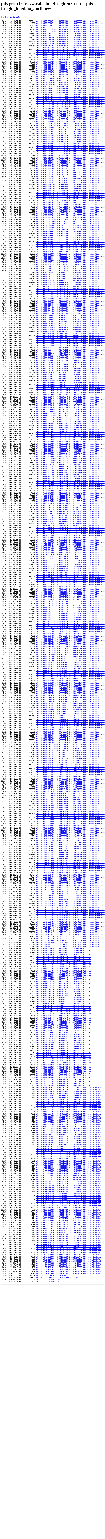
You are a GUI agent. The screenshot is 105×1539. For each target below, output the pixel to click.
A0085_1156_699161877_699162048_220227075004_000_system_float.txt (70, 1076)
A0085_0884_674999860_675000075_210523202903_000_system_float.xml (70, 848)
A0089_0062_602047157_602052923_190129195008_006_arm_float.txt (68, 1385)
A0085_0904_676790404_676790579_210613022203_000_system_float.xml (70, 877)
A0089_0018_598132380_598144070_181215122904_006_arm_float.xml (68, 1348)
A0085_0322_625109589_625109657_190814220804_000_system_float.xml (70, 397)
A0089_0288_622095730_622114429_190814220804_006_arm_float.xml (68, 1451)
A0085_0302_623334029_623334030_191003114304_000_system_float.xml (70, 343)
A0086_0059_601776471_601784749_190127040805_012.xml (63, 1221)
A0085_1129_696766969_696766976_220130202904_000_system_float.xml (70, 1054)
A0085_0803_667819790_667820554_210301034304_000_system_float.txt (70, 684)
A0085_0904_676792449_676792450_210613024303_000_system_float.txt (70, 895)
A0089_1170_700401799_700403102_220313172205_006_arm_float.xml (68, 1520)
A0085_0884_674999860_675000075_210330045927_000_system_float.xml (70, 843)
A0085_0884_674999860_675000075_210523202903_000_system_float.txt (70, 846)
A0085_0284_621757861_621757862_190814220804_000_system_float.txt (70, 292)
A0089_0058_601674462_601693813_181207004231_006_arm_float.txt (68, 1370)
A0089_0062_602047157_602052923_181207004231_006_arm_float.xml (68, 1382)
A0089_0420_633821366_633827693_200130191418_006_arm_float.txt (68, 1463)
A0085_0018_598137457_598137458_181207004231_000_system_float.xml (70, 34)
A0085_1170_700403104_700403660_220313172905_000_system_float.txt (70, 1091)
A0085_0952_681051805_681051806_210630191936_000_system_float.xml (70, 990)
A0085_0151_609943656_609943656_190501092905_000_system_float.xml (70, 118)
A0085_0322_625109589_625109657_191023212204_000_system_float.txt (70, 399)
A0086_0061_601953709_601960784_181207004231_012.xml (63, 1226)
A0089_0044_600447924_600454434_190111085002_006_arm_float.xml (68, 1368)
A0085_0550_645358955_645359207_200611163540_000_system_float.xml (70, 588)
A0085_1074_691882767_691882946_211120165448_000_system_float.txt (70, 1017)
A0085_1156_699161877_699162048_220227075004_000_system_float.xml (70, 1078)
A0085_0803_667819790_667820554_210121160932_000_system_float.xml (70, 681)
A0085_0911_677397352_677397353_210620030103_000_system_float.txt (70, 929)
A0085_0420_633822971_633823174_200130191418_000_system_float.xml (70, 520)
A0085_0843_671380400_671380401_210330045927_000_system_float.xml (70, 784)
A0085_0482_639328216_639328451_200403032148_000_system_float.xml (70, 544)
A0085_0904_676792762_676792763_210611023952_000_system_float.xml (70, 912)
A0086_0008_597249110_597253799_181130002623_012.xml (63, 1147)
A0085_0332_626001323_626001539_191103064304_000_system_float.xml (70, 431)
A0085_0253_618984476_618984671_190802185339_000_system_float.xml (70, 265)
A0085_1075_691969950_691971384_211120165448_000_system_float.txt (70, 1027)
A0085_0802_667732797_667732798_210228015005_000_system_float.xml (70, 667)
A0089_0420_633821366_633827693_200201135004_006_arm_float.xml (68, 1471)
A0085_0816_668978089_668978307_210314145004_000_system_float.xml (70, 706)
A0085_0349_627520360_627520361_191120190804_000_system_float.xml (70, 471)
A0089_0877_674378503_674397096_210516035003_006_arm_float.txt (68, 1488)
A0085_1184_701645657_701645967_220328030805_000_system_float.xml (70, 1113)
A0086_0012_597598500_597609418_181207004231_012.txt (63, 1164)
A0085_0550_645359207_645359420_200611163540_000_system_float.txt (70, 596)
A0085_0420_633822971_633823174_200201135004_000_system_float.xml (70, 524)
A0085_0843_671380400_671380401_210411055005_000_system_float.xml (70, 789)
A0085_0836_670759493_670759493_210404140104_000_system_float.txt (70, 777)
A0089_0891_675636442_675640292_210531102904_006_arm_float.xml (68, 1500)
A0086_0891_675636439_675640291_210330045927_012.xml (63, 1284)
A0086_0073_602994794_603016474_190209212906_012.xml (63, 1255)
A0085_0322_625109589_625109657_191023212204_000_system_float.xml (70, 402)
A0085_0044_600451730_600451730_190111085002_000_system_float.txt (70, 66)
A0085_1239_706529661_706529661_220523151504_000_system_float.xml (70, 1132)
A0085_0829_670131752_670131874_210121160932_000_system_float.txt (70, 728)
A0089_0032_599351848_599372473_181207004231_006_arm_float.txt (68, 1351)
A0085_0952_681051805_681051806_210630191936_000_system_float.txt (70, 988)
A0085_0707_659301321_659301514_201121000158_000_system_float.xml (70, 642)
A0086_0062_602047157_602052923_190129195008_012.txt (63, 1233)
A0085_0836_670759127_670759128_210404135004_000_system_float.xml (70, 770)
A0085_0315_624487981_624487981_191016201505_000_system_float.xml (70, 382)
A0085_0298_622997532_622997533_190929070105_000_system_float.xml (70, 323)
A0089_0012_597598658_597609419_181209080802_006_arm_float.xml (68, 1343)
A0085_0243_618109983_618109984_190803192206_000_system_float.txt (70, 203)
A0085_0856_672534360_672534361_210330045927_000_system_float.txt (70, 792)
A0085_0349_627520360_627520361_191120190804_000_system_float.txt (70, 468)
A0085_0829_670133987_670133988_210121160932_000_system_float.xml (70, 735)
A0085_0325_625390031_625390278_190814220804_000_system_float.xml (70, 407)
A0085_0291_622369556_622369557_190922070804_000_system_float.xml (70, 309)
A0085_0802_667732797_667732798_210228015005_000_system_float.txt (70, 664)
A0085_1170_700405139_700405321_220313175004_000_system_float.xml (70, 1108)
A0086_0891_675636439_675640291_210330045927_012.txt (63, 1282)
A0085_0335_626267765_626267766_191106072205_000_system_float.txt (70, 439)
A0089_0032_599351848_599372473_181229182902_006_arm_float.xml (68, 1358)
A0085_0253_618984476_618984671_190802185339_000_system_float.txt (70, 262)
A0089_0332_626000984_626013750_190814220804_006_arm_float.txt (68, 1458)
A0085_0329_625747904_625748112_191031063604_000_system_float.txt (70, 419)
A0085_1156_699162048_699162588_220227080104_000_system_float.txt (70, 1081)
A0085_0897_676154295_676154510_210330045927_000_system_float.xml (70, 863)
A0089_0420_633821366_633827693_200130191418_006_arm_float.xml (68, 1466)
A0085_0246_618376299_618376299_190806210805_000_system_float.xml (70, 235)
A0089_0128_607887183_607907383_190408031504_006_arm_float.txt (68, 1404)
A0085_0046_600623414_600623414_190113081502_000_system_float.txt (70, 76)
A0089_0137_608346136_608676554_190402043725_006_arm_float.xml (68, 1431)
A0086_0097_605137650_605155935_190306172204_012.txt (63, 1262)
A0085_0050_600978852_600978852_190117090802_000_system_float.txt (70, 86)
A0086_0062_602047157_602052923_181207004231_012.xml (63, 1230)
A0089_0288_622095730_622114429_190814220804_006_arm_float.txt (68, 1449)
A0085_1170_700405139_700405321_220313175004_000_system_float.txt (70, 1105)
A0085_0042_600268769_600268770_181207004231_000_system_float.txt (70, 51)
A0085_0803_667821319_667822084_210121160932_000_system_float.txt (70, 689)
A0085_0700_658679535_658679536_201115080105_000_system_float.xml (70, 632)
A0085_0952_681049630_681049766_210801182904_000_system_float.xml (70, 961)
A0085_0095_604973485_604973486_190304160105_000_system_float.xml (70, 108)
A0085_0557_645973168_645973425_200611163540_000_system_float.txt (70, 600)
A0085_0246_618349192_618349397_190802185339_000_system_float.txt (70, 213)
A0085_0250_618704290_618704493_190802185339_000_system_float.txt (70, 238)
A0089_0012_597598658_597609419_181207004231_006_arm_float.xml (68, 1338)
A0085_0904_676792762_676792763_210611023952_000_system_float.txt (70, 909)
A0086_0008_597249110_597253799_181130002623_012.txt (63, 1145)
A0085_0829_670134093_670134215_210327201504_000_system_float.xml (70, 750)
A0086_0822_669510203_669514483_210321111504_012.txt (63, 1277)
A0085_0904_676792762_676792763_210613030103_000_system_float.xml (70, 917)
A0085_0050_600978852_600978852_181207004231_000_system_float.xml (70, 83)
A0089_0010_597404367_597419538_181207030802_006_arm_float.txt (68, 1326)
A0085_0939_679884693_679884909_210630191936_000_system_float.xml (70, 936)
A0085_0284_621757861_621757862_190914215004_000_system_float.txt (70, 297)
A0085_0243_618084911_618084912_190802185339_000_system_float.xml (70, 181)
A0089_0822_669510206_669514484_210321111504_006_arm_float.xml (68, 1485)
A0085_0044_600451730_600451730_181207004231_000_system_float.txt (70, 61)
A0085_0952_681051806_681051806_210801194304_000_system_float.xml (70, 995)
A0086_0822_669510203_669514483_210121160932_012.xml (63, 1275)
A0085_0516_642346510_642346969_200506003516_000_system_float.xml (70, 569)
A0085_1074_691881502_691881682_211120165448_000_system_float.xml (70, 1010)
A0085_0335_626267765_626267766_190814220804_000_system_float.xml (70, 436)
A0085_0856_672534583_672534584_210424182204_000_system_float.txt (70, 806)
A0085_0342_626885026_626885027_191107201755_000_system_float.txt (70, 453)
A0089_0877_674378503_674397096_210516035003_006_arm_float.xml (68, 1490)
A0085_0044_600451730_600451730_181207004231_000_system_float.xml (70, 64)
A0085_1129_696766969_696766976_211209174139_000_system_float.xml (70, 1049)
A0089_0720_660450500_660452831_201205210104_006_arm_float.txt (68, 1473)
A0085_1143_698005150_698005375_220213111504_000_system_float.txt (70, 1061)
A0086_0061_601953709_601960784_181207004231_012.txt (63, 1223)
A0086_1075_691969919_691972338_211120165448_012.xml (63, 1294)
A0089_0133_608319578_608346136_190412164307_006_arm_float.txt (68, 1414)
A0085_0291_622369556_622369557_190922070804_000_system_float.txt (70, 306)
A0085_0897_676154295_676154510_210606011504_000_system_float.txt (70, 865)
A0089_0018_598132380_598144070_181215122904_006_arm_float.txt (68, 1346)
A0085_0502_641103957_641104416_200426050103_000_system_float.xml (70, 559)
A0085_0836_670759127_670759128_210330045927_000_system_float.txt (70, 762)
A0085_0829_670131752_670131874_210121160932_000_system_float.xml (70, 730)
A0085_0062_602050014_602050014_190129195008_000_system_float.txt (70, 96)
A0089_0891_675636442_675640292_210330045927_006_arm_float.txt (68, 1493)
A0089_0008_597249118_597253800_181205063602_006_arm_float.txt (68, 1321)
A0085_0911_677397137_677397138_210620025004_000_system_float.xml (70, 922)
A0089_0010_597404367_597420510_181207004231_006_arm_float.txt (68, 1331)
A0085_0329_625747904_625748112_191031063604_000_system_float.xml (70, 422)
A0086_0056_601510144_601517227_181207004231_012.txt (63, 1194)
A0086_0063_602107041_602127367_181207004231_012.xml (63, 1240)
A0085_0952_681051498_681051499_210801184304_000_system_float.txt (70, 973)
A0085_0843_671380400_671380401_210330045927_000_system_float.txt (70, 782)
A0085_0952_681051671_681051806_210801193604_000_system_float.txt (70, 983)
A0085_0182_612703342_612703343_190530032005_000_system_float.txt (70, 130)
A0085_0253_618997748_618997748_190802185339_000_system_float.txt (70, 287)
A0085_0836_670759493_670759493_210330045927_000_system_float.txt (70, 772)
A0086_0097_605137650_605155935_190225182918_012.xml (63, 1260)
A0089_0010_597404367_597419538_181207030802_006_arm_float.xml (68, 1329)
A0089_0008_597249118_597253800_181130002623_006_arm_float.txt (68, 1316)
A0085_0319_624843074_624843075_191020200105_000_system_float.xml (70, 392)
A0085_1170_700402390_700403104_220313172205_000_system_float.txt (70, 1086)
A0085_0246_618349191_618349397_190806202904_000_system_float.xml (70, 211)
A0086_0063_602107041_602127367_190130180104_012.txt (63, 1243)
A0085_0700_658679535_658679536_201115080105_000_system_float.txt (70, 630)
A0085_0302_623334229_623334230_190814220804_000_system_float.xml (70, 348)
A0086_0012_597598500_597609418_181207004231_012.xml (63, 1167)
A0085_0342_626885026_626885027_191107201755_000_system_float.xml (70, 456)
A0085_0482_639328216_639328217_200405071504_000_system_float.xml (70, 539)
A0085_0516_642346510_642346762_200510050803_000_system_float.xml (70, 564)
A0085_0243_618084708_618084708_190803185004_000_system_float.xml (70, 176)
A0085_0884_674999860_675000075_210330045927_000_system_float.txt (70, 841)
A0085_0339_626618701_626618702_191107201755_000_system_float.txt (70, 444)
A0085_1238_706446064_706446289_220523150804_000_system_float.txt (70, 1125)
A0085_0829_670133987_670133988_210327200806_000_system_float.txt (70, 738)
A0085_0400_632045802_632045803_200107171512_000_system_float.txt (70, 483)
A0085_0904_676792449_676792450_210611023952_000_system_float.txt (70, 890)
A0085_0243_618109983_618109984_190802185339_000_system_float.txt (70, 198)
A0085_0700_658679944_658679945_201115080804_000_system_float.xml (70, 637)
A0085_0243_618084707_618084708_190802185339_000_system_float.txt (70, 169)
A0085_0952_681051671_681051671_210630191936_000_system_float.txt (70, 978)
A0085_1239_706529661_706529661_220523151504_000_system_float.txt (70, 1130)
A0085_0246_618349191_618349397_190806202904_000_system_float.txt (70, 208)
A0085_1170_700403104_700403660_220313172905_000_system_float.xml (70, 1093)
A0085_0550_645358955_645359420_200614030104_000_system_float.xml (70, 593)
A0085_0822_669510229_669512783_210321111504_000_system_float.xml (70, 716)
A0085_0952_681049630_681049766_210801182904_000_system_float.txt (70, 958)
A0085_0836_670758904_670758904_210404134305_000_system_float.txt (70, 757)
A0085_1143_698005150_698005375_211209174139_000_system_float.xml (70, 1059)
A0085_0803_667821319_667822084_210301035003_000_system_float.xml (70, 696)
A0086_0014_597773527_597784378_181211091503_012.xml (63, 1181)
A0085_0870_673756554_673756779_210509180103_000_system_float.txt (70, 826)
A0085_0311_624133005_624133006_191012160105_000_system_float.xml (70, 373)
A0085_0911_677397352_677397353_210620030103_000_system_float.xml (70, 931)
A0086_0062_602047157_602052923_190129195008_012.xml (63, 1235)
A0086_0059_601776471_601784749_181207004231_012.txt (63, 1213)
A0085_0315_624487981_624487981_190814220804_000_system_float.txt (70, 375)
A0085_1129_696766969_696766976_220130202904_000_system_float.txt (70, 1052)
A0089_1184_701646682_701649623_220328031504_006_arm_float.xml (68, 1525)
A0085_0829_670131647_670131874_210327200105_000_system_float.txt (70, 723)
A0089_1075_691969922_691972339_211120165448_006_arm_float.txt (68, 1503)
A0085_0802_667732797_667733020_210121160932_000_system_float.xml (70, 672)
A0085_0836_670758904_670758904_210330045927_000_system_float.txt (70, 752)
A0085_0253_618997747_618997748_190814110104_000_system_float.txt (70, 282)
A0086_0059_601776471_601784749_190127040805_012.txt (63, 1218)
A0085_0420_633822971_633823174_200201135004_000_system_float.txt (70, 522)
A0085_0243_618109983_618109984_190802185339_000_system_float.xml (70, 201)
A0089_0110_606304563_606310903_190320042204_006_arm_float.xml (68, 1397)
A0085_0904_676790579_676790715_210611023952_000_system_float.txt (70, 880)
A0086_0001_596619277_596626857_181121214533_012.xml (63, 1137)
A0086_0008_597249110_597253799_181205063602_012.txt (63, 1150)
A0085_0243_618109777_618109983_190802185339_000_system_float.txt (70, 194)
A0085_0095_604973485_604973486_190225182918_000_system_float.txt (70, 100)
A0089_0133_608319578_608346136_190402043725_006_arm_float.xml (68, 1412)
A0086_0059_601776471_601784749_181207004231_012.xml (63, 1216)
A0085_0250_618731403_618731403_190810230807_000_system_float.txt (70, 257)
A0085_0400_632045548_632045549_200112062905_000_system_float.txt (70, 478)
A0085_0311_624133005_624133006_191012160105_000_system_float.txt (70, 370)
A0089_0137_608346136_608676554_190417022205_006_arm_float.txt (68, 1434)
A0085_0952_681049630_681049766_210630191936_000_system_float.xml (70, 956)
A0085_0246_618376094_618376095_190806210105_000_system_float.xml (70, 225)
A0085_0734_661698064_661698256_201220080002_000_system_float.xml (70, 657)
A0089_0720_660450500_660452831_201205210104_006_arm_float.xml (68, 1476)
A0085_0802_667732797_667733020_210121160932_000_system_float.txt (70, 669)
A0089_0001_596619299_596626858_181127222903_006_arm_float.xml (68, 1309)
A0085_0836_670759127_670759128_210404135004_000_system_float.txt (70, 767)
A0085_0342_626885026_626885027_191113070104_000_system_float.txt (70, 458)
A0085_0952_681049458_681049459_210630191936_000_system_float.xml (70, 946)
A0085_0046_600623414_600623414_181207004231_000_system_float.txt (70, 71)
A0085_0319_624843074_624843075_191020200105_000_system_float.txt (70, 390)
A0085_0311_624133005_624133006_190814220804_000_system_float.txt (70, 365)
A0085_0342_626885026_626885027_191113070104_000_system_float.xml (70, 461)
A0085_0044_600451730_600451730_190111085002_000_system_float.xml (70, 69)
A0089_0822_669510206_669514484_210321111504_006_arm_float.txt (68, 1483)
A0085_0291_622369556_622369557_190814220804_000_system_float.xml (70, 304)
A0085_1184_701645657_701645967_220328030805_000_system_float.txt (70, 1110)
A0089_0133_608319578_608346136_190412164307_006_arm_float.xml (68, 1417)
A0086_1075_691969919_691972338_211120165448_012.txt (63, 1292)
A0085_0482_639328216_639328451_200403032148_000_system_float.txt (70, 542)
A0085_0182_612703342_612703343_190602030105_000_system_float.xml (70, 137)
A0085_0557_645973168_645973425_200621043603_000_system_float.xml (70, 608)
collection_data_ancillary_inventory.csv (57, 1530)
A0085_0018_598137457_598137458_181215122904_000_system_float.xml (70, 39)
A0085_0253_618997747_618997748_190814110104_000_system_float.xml (70, 284)
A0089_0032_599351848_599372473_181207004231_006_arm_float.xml (68, 1353)
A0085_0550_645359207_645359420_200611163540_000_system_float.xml (70, 598)
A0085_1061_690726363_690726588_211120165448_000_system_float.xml (70, 1000)
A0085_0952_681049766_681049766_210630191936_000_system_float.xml (70, 966)
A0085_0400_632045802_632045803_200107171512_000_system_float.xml (70, 485)
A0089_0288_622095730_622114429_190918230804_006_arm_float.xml (68, 1456)
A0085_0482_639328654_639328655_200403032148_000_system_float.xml (70, 554)
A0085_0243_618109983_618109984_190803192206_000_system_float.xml (70, 206)
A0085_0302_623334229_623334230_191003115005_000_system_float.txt (70, 350)
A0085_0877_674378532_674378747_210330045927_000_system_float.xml (70, 833)
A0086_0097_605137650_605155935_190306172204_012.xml (63, 1265)
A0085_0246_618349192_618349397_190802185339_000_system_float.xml (70, 216)
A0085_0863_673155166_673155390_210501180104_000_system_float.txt (70, 816)
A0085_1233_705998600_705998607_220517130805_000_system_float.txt (70, 1120)
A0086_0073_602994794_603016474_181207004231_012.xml (63, 1250)
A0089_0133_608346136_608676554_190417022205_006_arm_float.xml (68, 1427)
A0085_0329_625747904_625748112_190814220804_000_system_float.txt (70, 414)
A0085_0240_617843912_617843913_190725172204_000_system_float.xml (70, 152)
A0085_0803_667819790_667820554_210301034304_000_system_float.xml (70, 686)
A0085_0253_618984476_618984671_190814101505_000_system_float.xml (70, 270)
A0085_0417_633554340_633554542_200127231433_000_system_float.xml (70, 500)
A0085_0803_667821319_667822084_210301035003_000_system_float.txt (70, 694)
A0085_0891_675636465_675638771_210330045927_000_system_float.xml (70, 853)
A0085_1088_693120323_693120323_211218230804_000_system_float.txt (70, 1042)
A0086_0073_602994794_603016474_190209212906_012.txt (63, 1253)
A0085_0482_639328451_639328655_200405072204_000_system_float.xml (70, 549)
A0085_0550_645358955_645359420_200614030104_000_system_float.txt (70, 591)
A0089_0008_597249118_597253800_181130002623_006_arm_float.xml (68, 1319)
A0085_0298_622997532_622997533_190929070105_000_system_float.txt (70, 321)
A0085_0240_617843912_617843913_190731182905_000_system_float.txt (70, 154)
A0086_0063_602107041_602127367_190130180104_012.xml (63, 1245)
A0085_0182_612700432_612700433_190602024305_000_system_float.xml (70, 127)
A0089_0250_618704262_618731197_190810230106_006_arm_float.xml (68, 1446)
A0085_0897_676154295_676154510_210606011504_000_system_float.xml (70, 868)
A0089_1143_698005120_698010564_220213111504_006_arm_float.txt (68, 1512)
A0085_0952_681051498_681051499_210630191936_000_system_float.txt (70, 968)
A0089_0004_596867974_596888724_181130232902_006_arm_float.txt (68, 1311)
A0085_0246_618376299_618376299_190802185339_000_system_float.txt (70, 228)
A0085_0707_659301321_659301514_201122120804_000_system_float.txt (70, 645)
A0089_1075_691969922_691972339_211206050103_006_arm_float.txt (68, 1507)
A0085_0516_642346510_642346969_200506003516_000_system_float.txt (70, 566)
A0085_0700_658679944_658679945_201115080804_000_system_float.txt (70, 635)
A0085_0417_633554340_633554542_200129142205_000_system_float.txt (70, 502)
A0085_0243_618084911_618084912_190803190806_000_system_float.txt (70, 184)
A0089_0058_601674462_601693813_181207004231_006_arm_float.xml (68, 1373)
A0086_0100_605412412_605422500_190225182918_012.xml (63, 1270)
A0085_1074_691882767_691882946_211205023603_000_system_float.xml (70, 1025)
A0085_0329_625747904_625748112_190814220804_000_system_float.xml (70, 417)
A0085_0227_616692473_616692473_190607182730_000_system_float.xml (70, 142)
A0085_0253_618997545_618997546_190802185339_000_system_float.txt (70, 272)
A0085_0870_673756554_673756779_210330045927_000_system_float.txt (70, 821)
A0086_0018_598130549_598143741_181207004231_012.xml (63, 1186)
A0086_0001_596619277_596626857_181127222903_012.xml (63, 1142)
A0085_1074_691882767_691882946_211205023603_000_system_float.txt (70, 1022)
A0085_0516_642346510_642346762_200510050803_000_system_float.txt (70, 561)
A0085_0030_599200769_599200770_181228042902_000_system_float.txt (70, 46)
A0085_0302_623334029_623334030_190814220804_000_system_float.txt (70, 336)
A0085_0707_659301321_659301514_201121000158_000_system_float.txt (70, 640)
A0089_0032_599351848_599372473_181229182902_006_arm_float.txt (68, 1355)
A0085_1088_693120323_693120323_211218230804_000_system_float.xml (70, 1044)
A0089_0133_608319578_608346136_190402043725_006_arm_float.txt (68, 1409)
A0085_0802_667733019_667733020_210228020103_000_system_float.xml (70, 676)
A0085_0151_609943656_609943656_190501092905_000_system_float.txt (70, 115)
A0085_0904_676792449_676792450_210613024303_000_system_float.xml (70, 897)
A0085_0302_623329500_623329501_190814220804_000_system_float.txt (70, 326)
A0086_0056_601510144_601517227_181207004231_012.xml (63, 1196)
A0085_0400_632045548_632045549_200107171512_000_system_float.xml (70, 475)
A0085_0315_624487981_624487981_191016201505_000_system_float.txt (70, 380)
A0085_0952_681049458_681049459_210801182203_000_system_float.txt (70, 949)
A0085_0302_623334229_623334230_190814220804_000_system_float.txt (70, 346)
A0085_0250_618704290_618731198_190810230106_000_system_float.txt (70, 243)
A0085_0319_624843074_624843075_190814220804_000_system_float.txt (70, 385)
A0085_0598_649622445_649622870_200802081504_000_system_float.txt (70, 610)
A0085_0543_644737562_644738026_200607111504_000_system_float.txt (70, 581)
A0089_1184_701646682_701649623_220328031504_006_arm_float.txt (68, 1522)
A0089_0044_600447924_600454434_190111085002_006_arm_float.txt (68, 1365)
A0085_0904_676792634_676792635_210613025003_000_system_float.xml (70, 907)
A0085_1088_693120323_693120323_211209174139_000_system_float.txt (70, 1037)
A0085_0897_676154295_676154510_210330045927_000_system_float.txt (70, 860)
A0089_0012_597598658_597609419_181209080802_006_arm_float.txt (68, 1341)
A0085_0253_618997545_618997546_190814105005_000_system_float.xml (70, 279)
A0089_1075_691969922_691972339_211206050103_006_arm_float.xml (68, 1510)
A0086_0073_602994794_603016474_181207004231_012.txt (63, 1248)
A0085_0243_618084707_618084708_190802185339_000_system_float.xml (70, 172)
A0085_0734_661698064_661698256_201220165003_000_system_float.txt (70, 659)
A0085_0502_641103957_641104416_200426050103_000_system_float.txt (70, 556)
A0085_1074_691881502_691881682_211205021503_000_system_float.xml (70, 1015)
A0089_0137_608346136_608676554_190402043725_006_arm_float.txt (68, 1429)
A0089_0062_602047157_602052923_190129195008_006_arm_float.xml (68, 1387)
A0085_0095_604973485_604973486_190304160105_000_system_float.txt (70, 105)
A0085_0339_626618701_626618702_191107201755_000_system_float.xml (70, 446)
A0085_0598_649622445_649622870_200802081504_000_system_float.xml (70, 613)
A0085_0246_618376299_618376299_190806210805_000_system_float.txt (70, 233)
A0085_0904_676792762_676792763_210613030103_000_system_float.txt (70, 914)
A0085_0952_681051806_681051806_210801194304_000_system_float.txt (70, 993)
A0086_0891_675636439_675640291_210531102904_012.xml (63, 1289)
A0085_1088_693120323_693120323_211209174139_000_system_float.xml (70, 1039)
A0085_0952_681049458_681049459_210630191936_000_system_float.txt (70, 944)
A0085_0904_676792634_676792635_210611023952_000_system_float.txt (70, 900)
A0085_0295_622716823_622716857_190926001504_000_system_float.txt (70, 311)
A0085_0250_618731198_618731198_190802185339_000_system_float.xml (70, 250)
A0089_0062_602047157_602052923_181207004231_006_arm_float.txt (68, 1380)
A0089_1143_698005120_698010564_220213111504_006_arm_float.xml (68, 1515)
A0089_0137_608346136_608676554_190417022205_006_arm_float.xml (68, 1436)
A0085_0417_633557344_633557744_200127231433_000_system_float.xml (70, 510)
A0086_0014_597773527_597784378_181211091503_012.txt (63, 1179)
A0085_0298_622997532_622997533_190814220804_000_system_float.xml (70, 319)
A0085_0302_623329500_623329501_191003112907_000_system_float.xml (70, 333)
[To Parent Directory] (12, 17)
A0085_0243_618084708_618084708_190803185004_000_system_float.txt (70, 174)
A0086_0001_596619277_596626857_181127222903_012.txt (63, 1140)
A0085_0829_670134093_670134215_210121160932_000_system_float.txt (70, 743)
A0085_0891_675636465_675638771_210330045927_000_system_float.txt (70, 851)
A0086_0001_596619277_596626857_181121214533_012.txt (63, 1135)
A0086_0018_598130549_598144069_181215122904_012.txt (63, 1189)
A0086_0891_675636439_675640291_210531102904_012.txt (63, 1287)
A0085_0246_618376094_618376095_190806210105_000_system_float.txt (70, 223)
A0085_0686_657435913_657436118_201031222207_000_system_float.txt (70, 625)
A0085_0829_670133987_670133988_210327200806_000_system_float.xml (70, 740)
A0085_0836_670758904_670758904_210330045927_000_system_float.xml (70, 755)
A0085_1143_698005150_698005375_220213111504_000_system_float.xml (70, 1064)
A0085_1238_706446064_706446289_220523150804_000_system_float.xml (70, 1128)
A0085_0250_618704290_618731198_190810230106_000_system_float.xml (70, 245)
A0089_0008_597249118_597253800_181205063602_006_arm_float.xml (68, 1324)
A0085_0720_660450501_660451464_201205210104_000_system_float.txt (70, 650)
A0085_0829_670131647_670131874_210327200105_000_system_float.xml (70, 725)
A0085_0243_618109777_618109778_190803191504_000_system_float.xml (70, 191)
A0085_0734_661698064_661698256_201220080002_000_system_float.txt (70, 654)
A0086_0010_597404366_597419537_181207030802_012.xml (63, 1157)
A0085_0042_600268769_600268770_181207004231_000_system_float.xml (70, 54)
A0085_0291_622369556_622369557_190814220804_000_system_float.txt (70, 301)
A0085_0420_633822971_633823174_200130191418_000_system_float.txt (70, 517)
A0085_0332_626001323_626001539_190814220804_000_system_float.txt (70, 424)
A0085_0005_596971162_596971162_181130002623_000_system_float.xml (70, 24)
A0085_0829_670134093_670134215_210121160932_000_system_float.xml (70, 745)
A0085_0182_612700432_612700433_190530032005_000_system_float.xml (70, 122)
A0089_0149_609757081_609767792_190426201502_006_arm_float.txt (68, 1439)
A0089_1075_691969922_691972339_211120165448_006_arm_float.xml (68, 1505)
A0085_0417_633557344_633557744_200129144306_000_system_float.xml (70, 515)
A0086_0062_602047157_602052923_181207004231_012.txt (63, 1228)
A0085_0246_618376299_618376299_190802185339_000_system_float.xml (70, 230)
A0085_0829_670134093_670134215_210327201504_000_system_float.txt (70, 748)
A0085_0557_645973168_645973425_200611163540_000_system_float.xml (70, 603)
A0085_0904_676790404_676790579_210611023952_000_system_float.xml (70, 873)
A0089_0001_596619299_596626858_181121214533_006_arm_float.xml (68, 1304)
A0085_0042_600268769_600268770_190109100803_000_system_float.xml (70, 59)
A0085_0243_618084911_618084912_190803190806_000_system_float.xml (70, 186)
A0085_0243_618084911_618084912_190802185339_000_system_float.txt (70, 179)
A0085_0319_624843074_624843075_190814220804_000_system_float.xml (70, 387)
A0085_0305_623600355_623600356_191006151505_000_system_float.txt (70, 360)
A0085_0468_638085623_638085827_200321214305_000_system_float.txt (70, 532)
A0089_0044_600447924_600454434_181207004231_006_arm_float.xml (68, 1363)
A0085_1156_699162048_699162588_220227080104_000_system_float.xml (70, 1083)
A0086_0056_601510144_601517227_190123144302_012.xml (63, 1201)
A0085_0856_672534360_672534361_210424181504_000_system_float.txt (70, 797)
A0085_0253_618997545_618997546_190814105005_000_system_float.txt (70, 277)
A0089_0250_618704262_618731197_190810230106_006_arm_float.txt (68, 1444)
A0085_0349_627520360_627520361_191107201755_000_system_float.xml (70, 466)
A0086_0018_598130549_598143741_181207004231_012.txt (63, 1184)
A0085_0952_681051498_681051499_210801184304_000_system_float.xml (70, 976)
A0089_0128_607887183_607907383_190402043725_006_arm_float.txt (68, 1400)
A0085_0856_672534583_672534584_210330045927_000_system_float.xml (70, 804)
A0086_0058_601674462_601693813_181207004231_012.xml (63, 1206)
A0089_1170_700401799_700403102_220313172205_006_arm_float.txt (68, 1517)
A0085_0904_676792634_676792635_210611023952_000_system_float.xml (70, 902)
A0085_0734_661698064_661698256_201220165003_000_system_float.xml (70, 662)
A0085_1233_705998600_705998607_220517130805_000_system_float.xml (70, 1123)
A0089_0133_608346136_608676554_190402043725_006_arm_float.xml (68, 1422)
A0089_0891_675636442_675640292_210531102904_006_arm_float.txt (68, 1498)
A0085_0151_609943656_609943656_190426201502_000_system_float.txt (70, 110)
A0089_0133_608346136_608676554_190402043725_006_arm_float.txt (68, 1419)
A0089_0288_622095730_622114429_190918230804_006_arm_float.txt (68, 1454)
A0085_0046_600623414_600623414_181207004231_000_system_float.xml (70, 73)
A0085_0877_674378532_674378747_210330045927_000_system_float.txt (70, 831)
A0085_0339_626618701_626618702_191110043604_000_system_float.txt (70, 448)
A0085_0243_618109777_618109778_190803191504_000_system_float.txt (70, 189)
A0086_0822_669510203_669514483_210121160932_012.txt (63, 1272)
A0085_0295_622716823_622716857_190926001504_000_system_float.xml (70, 314)
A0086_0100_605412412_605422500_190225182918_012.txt (63, 1267)
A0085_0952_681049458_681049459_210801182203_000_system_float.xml (70, 951)
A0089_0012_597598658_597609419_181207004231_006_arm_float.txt (68, 1336)
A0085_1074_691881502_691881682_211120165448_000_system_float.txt (70, 1007)
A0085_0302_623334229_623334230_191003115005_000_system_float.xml (70, 353)
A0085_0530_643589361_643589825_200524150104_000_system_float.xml (70, 578)
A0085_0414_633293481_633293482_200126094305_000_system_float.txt (70, 493)
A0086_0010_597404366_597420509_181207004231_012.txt (63, 1159)
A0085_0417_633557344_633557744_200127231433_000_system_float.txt (70, 507)
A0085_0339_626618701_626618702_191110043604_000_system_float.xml (70, 451)
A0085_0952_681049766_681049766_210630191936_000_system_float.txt (70, 963)
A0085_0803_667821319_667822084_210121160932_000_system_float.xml (70, 691)
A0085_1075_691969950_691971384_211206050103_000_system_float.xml (70, 1034)
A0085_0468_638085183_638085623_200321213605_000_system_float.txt (70, 527)
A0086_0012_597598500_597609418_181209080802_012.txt (63, 1169)
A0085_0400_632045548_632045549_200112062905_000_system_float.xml (70, 480)
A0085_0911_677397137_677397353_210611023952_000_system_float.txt (70, 924)
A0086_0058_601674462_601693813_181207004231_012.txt (63, 1203)
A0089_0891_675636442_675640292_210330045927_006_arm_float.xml (68, 1495)
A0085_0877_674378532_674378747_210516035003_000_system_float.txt (70, 836)
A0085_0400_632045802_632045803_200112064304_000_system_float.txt (70, 488)
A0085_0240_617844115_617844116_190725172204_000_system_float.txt (70, 159)
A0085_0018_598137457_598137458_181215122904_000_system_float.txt (70, 37)
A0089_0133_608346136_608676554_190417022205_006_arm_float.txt (68, 1424)
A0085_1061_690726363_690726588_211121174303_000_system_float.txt (70, 1002)
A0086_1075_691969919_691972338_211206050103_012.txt (63, 1297)
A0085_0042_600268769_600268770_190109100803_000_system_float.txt (70, 56)
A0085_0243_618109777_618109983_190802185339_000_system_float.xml (70, 196)
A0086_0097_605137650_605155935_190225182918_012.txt (63, 1257)
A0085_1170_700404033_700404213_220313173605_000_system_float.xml (70, 1098)
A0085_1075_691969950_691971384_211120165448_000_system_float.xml (70, 1029)
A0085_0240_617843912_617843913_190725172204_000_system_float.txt (70, 149)
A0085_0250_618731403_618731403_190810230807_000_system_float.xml (70, 260)
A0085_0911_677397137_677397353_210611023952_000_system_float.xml (70, 926)
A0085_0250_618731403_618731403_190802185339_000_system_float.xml (70, 255)
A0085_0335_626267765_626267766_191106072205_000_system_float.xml (70, 441)
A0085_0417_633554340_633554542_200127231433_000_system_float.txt (70, 498)
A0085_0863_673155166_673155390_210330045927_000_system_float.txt (70, 811)
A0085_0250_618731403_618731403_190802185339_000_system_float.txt (70, 252)
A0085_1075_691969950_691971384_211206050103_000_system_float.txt (70, 1032)
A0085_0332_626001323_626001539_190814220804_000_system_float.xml (70, 426)
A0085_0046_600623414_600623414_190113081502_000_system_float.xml (70, 78)
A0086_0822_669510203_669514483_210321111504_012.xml (63, 1279)
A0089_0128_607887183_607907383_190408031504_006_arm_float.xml (68, 1407)
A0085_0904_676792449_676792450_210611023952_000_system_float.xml (70, 892)
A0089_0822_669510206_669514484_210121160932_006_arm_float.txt (68, 1478)
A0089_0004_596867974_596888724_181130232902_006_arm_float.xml (68, 1314)
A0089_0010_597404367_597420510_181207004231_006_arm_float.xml (68, 1333)
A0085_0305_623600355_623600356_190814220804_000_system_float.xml (70, 358)
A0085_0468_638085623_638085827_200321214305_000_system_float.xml (70, 534)
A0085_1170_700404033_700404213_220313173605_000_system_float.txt (70, 1096)
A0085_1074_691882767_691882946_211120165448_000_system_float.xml (70, 1020)
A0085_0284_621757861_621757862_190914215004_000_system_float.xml (70, 299)
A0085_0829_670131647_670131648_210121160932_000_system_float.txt (70, 718)
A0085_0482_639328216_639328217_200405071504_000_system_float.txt (70, 537)
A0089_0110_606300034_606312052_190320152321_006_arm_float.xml (68, 1392)
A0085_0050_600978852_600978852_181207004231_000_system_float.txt (70, 81)
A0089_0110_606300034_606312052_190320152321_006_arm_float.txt (68, 1390)
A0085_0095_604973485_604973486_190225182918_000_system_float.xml (70, 103)
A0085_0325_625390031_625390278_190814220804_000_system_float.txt (70, 404)
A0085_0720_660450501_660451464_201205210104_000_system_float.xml (70, 652)
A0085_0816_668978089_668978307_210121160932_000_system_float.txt (70, 699)
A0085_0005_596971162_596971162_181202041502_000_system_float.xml (70, 29)
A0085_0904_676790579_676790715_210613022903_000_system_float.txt (70, 885)
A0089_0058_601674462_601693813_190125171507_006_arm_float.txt (68, 1375)
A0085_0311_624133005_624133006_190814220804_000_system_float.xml (70, 368)
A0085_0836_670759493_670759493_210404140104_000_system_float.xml (70, 779)
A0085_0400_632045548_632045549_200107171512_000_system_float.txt (70, 473)
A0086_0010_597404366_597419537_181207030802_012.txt (63, 1154)
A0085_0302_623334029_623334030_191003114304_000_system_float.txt (70, 341)
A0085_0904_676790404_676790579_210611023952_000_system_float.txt (70, 870)
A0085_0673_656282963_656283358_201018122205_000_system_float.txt (70, 620)
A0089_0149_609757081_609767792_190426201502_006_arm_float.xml (68, 1441)
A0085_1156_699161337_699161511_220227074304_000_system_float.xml (70, 1074)
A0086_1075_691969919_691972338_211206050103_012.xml (63, 1299)
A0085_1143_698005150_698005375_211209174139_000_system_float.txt (70, 1056)
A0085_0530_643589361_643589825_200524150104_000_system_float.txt (70, 576)
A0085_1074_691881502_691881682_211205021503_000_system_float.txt (70, 1012)
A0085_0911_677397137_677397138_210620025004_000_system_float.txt (70, 919)
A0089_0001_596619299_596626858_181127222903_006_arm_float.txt (68, 1306)
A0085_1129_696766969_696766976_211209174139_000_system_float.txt (70, 1047)
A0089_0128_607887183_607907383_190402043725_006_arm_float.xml (68, 1402)
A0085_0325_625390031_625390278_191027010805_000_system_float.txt (70, 409)
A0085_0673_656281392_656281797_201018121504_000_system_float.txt (70, 615)
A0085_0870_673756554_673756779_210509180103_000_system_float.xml (70, 828)
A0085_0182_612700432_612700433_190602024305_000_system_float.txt (70, 125)
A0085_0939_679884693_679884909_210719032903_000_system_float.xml (70, 941)
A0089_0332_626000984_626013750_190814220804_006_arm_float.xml (68, 1461)
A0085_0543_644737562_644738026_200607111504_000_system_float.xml (70, 583)
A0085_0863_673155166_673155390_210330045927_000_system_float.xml (70, 814)
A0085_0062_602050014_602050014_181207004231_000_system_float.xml (70, 93)
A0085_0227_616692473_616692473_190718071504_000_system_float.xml (70, 147)
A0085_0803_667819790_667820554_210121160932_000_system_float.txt (70, 679)
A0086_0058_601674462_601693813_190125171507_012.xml (63, 1211)
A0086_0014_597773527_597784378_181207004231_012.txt (63, 1174)
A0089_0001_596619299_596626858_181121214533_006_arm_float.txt (68, 1302)
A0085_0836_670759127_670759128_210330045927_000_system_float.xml (70, 765)
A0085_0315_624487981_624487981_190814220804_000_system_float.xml (70, 377)
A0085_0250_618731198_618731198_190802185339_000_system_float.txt (70, 247)
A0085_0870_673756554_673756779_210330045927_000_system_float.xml (70, 824)
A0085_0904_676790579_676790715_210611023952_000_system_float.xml (70, 882)
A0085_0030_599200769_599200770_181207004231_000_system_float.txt (70, 42)
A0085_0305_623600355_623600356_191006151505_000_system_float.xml (70, 363)
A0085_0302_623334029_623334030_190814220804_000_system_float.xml (70, 338)
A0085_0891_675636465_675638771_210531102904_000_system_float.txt (70, 855)
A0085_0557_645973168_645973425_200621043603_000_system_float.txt (70, 605)
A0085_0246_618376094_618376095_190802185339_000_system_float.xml (70, 221)
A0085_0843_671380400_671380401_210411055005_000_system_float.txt (70, 787)
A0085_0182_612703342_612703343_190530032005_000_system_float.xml (70, 132)
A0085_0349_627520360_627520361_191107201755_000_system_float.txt (70, 463)
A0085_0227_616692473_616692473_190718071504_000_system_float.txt (70, 145)
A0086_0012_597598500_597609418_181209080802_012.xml (63, 1172)
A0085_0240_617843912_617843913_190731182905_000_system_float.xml (70, 157)
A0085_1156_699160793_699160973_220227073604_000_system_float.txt (70, 1066)
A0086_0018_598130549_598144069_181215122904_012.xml (63, 1191)
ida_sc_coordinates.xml (48, 1534)
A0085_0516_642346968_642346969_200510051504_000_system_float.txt (70, 571)
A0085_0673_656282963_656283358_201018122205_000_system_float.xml (70, 623)
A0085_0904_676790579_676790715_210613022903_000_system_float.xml (70, 887)
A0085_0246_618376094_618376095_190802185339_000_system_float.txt (70, 218)
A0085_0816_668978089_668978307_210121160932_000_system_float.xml (70, 701)
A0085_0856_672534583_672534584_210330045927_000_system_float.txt (70, 801)
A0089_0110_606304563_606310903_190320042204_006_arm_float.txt (68, 1395)
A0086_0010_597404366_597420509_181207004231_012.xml (63, 1162)
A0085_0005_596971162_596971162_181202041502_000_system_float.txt (70, 27)
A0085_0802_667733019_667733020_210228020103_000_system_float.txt (70, 674)
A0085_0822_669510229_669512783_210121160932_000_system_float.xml (70, 711)
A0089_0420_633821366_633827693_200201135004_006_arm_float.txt (68, 1468)
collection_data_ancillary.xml (51, 1527)
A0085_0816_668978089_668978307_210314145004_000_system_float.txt (70, 703)
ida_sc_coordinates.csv (48, 1532)
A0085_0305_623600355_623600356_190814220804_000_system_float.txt (70, 355)
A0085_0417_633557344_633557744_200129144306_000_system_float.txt (70, 512)
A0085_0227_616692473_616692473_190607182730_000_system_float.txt (70, 140)
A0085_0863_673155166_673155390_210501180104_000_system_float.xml (70, 819)
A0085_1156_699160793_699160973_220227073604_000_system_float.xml (70, 1069)
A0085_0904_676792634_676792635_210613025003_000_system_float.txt (70, 904)
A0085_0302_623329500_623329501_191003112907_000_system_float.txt (70, 331)
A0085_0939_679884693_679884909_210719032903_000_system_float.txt (70, 939)
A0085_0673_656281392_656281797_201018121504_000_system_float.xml (70, 618)
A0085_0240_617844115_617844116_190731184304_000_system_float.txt (70, 164)
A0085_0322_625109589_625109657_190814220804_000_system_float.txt (70, 395)
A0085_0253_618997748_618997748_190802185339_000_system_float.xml (70, 289)
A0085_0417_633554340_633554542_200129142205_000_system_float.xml (70, 505)
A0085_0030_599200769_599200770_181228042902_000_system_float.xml (70, 49)
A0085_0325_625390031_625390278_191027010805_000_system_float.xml (70, 412)
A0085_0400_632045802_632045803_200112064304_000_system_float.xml (70, 490)
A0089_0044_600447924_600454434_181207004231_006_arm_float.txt (68, 1360)
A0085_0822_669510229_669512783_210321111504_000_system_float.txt (70, 713)
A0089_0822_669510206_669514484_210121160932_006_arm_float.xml (68, 1480)
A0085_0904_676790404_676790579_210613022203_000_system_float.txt (70, 875)
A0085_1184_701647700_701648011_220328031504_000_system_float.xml (70, 1118)
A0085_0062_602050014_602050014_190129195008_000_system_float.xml (70, 98)
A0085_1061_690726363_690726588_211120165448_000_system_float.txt (70, 998)
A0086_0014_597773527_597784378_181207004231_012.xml (63, 1177)
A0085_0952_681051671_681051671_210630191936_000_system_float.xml (70, 980)
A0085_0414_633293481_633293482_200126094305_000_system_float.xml (70, 495)
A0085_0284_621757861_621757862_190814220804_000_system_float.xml (70, 294)
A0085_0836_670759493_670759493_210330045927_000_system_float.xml (70, 775)
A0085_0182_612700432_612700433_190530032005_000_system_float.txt (70, 120)
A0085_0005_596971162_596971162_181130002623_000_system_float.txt (70, 22)
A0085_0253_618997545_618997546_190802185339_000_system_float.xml (70, 274)
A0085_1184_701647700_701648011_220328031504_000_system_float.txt (70, 1115)
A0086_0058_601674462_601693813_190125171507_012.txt (63, 1208)
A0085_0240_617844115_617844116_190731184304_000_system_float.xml (70, 167)
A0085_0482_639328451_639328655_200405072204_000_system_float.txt (70, 547)
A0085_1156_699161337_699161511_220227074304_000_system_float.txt (70, 1071)
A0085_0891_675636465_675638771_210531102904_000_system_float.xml (70, 858)
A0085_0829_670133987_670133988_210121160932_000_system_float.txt (70, 733)
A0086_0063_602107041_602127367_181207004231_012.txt (63, 1238)
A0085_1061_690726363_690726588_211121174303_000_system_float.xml (70, 1005)
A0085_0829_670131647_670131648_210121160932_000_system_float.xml (70, 721)
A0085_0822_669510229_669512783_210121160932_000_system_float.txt (70, 708)
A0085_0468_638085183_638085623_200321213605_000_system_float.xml (70, 529)
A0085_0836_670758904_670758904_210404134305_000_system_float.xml (70, 760)
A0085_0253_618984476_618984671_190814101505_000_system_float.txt (70, 267)
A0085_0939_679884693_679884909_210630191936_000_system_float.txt (70, 934)
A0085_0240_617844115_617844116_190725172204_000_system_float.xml (70, 162)
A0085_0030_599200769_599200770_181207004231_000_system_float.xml (70, 44)
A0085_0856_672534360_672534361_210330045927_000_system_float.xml (70, 794)
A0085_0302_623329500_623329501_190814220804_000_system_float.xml (70, 328)
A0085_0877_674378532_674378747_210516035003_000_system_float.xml (70, 838)
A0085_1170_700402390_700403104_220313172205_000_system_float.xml (70, 1088)
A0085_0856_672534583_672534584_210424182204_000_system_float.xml (70, 809)
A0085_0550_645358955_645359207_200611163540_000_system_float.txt (70, 586)
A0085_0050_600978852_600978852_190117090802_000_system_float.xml (70, 88)
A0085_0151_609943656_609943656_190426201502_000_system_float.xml (70, 113)
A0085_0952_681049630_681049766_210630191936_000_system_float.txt (70, 953)
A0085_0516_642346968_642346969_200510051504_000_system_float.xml (70, 574)
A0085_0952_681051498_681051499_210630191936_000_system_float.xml (70, 971)
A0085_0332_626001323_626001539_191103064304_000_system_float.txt (70, 429)
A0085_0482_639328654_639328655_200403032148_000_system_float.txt (70, 551)
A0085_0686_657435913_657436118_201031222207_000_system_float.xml (70, 627)
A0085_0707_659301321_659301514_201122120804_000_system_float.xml (70, 647)
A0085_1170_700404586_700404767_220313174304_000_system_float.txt (70, 1101)
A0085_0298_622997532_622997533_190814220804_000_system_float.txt (70, 316)
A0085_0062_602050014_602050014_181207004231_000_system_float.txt (70, 91)
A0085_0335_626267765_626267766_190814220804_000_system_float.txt (70, 434)
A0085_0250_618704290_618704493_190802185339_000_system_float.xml (70, 240)
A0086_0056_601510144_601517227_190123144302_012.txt (63, 1199)
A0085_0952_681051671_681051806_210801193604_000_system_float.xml (70, 985)
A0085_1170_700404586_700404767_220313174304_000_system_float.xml (70, 1103)
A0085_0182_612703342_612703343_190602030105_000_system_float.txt (70, 135)
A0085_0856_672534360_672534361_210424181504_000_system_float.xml (70, 799)
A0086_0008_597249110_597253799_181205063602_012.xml (63, 1152)
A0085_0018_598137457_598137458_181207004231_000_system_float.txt (70, 32)
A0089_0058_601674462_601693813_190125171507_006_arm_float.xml (68, 1378)
